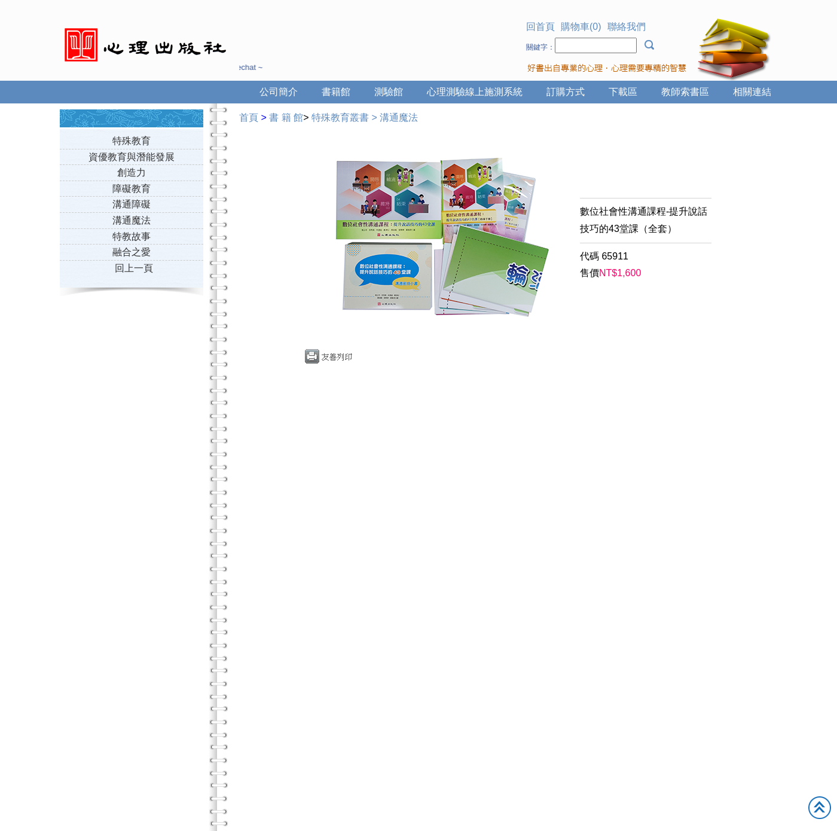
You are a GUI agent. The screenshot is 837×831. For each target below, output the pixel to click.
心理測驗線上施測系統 (475, 92)
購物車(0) (581, 27)
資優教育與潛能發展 (131, 157)
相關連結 (752, 92)
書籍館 (336, 92)
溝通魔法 (131, 220)
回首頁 (540, 27)
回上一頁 (134, 268)
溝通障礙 (131, 204)
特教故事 (131, 236)
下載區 (623, 92)
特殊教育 (131, 141)
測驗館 (388, 92)
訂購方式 (565, 92)
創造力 (131, 172)
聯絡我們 (626, 27)
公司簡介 (278, 92)
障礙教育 (131, 189)
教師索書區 (685, 92)
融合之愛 (131, 252)
